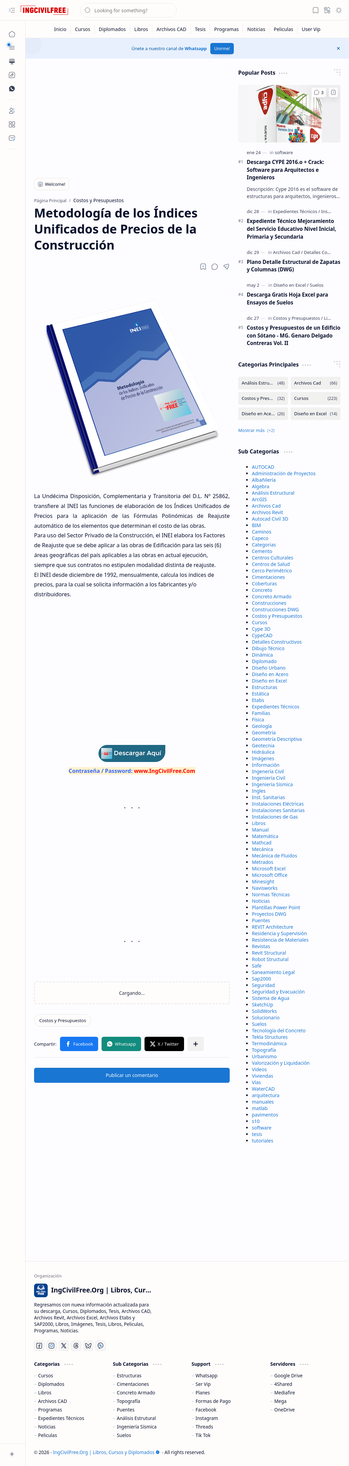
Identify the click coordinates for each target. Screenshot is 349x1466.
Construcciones (269, 603)
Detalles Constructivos (277, 642)
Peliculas (47, 1435)
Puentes (261, 920)
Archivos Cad (266, 506)
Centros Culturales (272, 557)
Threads (204, 1426)
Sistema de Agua (270, 998)
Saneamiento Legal (273, 972)
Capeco (260, 538)
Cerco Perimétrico (272, 570)
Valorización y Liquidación (281, 1063)
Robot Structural (270, 959)
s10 (256, 1121)
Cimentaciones (268, 577)
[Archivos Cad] (288, 252)
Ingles (258, 791)
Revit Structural (269, 952)
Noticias (261, 901)
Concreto (262, 590)
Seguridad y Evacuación (278, 991)
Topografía (264, 1050)
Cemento (262, 551)
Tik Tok (203, 1435)
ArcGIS (259, 499)
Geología (262, 726)
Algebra (260, 486)
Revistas (261, 946)
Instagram (207, 1418)
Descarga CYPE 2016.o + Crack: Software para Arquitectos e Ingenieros (285, 170)
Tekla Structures (270, 1037)
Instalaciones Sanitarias (278, 810)
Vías (256, 1082)
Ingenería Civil (268, 771)
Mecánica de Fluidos (274, 855)
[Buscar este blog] (128, 10)
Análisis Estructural (273, 493)
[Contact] (12, 138)
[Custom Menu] (12, 75)
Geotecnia (263, 745)
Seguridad (263, 985)
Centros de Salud (271, 564)
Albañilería (264, 480)
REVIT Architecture (272, 927)
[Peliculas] (284, 29)
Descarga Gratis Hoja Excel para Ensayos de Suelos (287, 298)
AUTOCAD (263, 467)
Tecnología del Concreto (279, 1030)
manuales (263, 1101)
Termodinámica (269, 1043)
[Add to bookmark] (333, 92)
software (261, 1127)
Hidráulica (263, 752)
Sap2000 (261, 978)
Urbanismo (264, 1056)
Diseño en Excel (269, 680)
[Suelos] (316, 285)
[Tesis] (200, 29)
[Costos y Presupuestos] (62, 1020)
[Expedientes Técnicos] (296, 211)
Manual (260, 829)
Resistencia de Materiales (280, 940)
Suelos (259, 1024)
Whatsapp (196, 48)
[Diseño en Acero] (263, 413)
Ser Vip (203, 1384)
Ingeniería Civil (268, 778)
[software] (284, 152)
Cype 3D (261, 629)
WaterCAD (263, 1089)
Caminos (261, 531)
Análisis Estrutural (136, 1418)
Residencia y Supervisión (279, 933)
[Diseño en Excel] (291, 285)
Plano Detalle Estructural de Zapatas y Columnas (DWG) (293, 265)
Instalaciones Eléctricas (278, 804)
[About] (12, 124)
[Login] (12, 111)
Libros (258, 823)
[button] (12, 10)
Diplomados (51, 1384)
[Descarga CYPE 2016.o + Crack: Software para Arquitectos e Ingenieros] (289, 114)
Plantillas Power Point (276, 907)
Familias (261, 713)
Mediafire (284, 1392)
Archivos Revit (267, 512)
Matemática (265, 836)
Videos (259, 1069)
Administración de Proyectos (284, 473)
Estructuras (264, 687)
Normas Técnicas (271, 894)
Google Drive (288, 1375)
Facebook (206, 1409)
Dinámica (262, 655)
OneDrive (284, 1409)
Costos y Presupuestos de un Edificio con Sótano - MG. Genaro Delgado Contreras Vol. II (293, 335)
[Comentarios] (319, 92)
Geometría (264, 732)
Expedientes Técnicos (275, 706)
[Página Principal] (12, 34)
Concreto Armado (271, 596)
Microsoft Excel (269, 868)
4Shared (283, 1384)
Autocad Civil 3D (270, 518)
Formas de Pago (213, 1401)
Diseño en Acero (270, 674)
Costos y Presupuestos (277, 616)
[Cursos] (83, 29)
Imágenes (263, 758)
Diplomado (264, 661)
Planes (203, 1392)
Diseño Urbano (269, 667)
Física (258, 719)
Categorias (264, 544)
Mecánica (262, 849)
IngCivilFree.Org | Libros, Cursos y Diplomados (106, 1452)
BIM (256, 525)
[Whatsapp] (100, 1346)
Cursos (259, 622)
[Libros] (141, 29)
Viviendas (262, 1076)
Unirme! (222, 48)
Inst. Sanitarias (268, 797)
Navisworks (264, 888)
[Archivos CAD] (171, 29)
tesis (257, 1134)
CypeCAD (262, 635)
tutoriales (262, 1140)
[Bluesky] (88, 1346)
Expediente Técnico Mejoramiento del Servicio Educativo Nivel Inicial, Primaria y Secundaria (291, 229)
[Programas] (226, 29)
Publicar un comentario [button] (132, 1075)
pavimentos (265, 1114)
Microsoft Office (269, 875)
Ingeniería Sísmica (272, 784)
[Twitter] (64, 1346)
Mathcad (261, 842)
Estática (260, 693)
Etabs (258, 700)
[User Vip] (311, 29)
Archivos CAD (52, 1401)
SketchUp (262, 1004)
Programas (50, 1409)
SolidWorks (264, 1011)
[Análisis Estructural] (263, 383)
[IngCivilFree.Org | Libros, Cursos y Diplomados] (44, 10)
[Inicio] (60, 29)
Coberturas (264, 583)
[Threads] (76, 1346)
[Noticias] (256, 29)
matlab (260, 1108)
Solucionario (266, 1017)
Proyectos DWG (269, 914)
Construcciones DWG (275, 609)
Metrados (262, 862)
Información (265, 765)
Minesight (263, 881)
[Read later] (203, 266)
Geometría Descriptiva (277, 739)
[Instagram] (51, 1346)
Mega (280, 1401)
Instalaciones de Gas (275, 816)
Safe (256, 965)
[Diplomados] (112, 29)
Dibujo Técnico (268, 648)
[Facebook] (39, 1346)
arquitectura (265, 1095)
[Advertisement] (132, 116)
